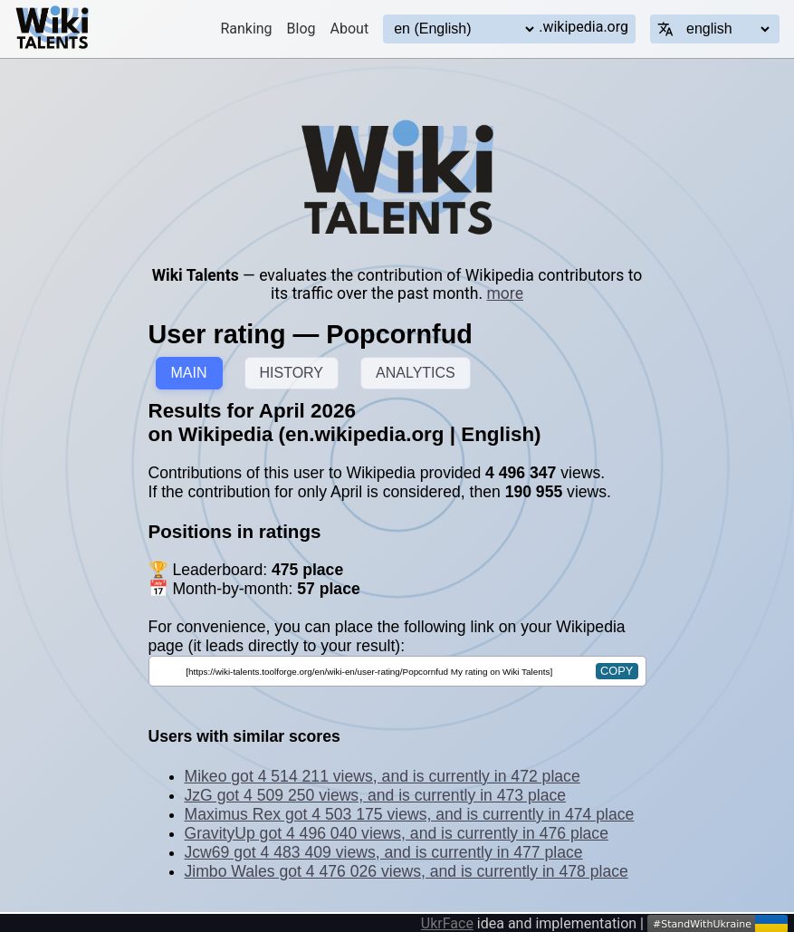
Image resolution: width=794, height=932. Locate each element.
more (504, 293)
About (349, 28)
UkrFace (447, 923)
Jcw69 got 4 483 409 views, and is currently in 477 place (384, 852)
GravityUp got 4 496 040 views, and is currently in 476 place (396, 833)
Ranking (246, 28)
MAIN (189, 372)
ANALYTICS (415, 372)
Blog (301, 28)
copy (616, 670)
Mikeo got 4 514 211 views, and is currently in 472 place (382, 776)
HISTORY (292, 372)
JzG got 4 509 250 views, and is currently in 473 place (376, 795)
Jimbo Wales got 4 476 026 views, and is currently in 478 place (406, 871)
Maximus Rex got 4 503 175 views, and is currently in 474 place (410, 814)
